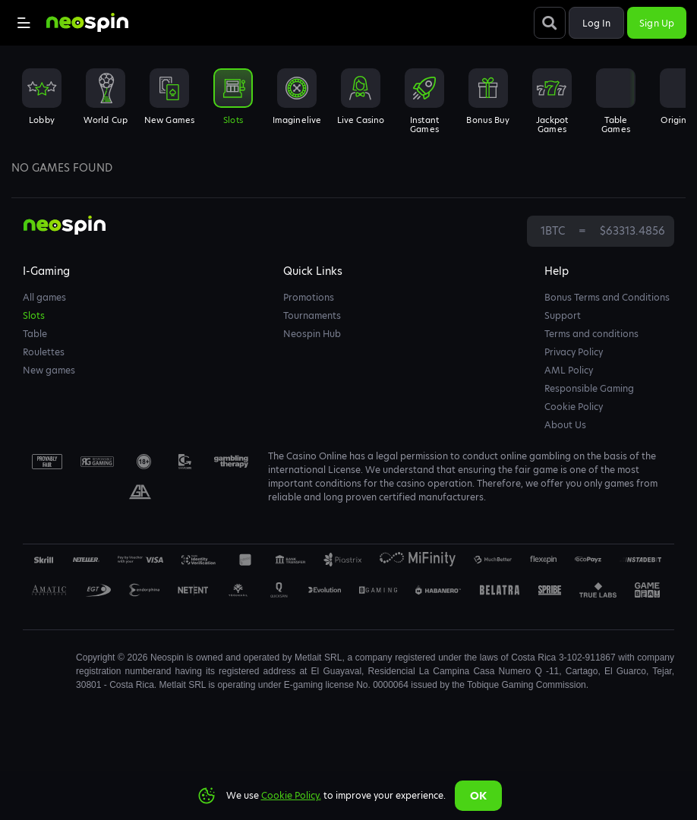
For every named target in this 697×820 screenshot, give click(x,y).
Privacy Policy (573, 351)
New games (49, 370)
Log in (596, 23)
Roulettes (44, 351)
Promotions (308, 297)
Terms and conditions (591, 333)
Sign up (656, 23)
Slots (34, 315)
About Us (565, 424)
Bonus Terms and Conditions (607, 297)
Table (35, 333)
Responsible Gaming (589, 388)
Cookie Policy (573, 406)
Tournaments (312, 315)
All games (44, 297)
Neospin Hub (312, 333)
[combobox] (348, 106)
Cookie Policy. (291, 795)
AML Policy (568, 370)
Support (562, 315)
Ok (478, 795)
